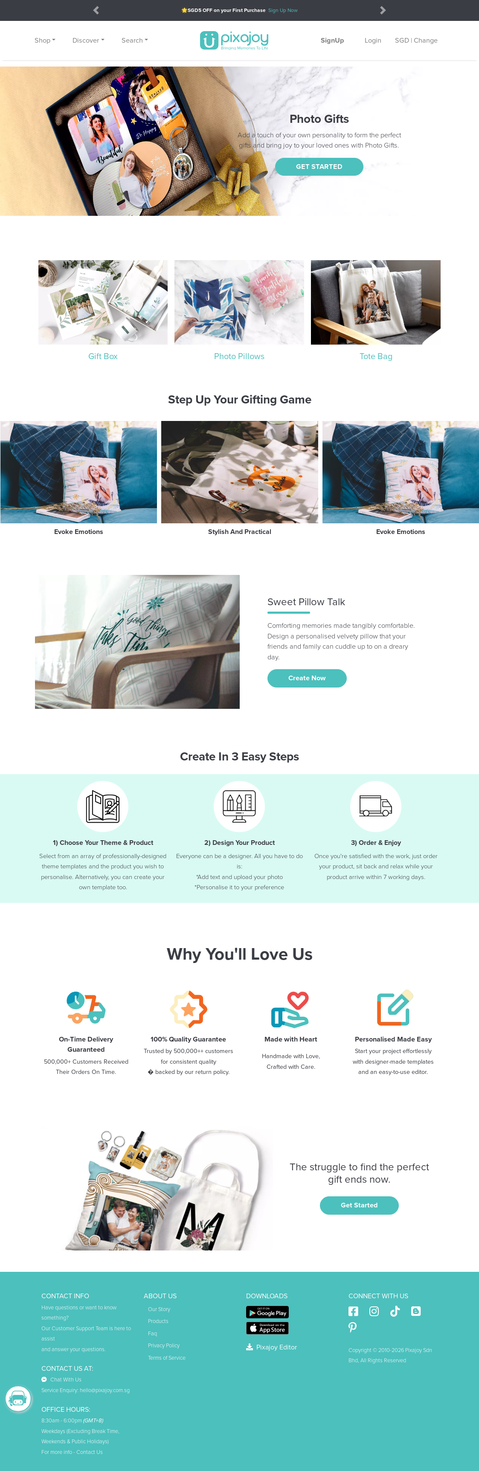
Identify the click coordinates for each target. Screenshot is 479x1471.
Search (132, 40)
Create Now (307, 678)
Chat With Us (61, 1379)
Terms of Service (167, 1358)
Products (158, 1321)
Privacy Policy (164, 1345)
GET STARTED (319, 166)
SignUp (332, 40)
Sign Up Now (283, 10)
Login (373, 40)
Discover (86, 40)
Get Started (359, 1205)
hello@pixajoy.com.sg (105, 1390)
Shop (42, 40)
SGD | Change (416, 40)
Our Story (159, 1309)
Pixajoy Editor (271, 1347)
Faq (152, 1333)
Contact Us (89, 1452)
